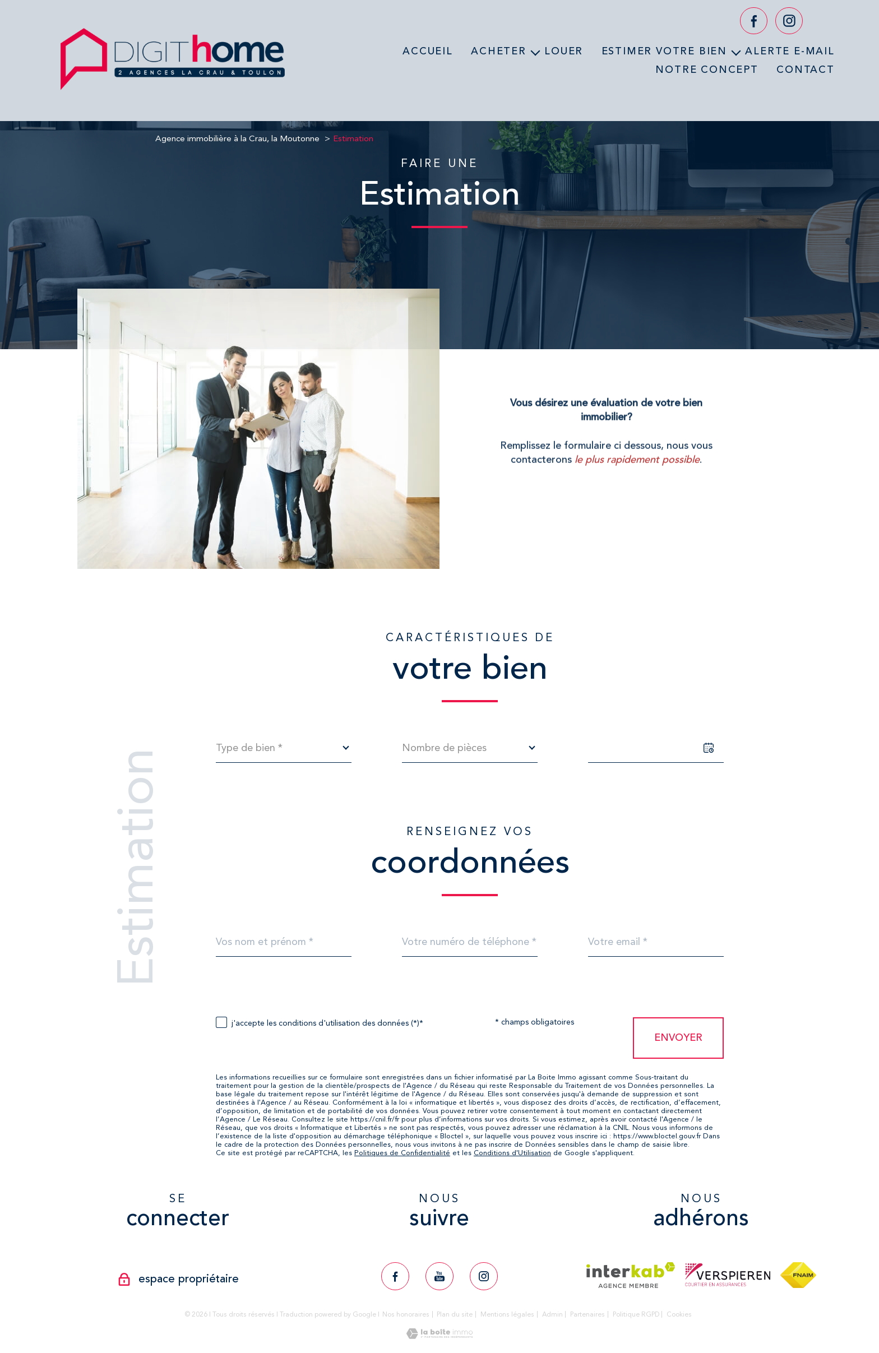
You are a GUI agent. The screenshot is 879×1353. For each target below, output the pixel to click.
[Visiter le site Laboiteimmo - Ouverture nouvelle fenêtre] (439, 1335)
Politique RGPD (636, 1314)
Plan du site (455, 1314)
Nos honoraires (405, 1314)
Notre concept (706, 69)
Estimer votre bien (664, 51)
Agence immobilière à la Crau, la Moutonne (237, 138)
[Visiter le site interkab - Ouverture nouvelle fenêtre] (631, 1275)
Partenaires (587, 1314)
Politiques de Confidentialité (402, 1152)
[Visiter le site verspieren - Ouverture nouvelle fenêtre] (727, 1274)
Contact (805, 69)
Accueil (428, 51)
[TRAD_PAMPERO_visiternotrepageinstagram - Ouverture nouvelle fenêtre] (789, 21)
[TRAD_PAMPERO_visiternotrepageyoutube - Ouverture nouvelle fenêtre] (439, 1276)
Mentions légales (507, 1314)
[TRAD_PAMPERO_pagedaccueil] (173, 93)
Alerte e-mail (789, 51)
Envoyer (678, 1037)
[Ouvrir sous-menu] (535, 52)
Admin (552, 1314)
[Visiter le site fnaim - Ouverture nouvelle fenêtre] (798, 1275)
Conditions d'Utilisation (512, 1152)
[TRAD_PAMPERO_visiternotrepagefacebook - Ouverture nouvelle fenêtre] (753, 21)
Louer (563, 51)
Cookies (679, 1314)
